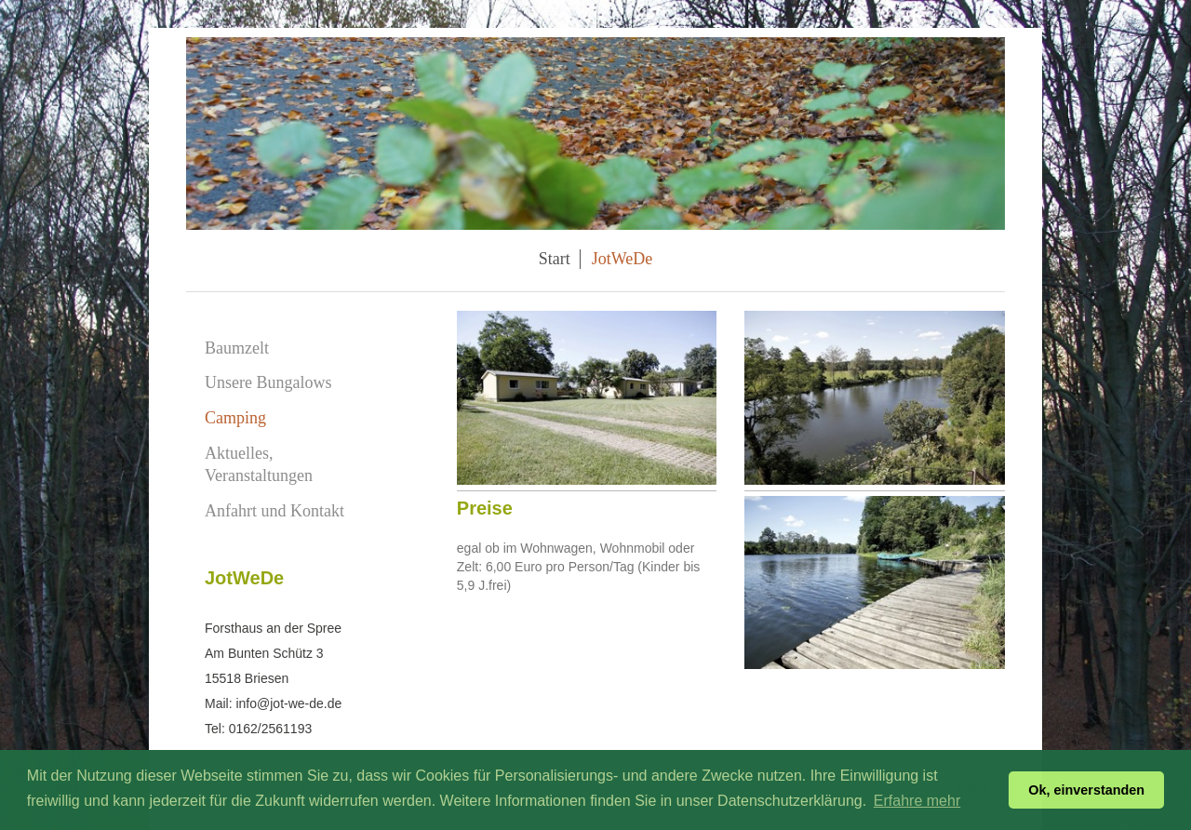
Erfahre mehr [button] (917, 801)
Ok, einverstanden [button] (1086, 790)
